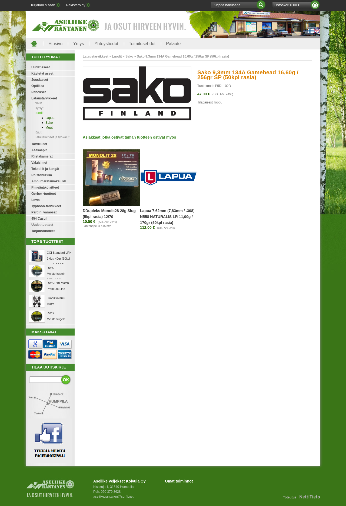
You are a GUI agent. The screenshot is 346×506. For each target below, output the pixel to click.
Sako (49, 123)
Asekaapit (39, 150)
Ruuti (38, 132)
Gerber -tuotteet (43, 194)
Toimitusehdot (142, 43)
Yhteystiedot (106, 43)
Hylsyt (39, 108)
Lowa (35, 200)
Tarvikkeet (39, 144)
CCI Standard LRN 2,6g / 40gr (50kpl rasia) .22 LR (59, 258)
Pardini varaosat (43, 212)
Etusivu (55, 43)
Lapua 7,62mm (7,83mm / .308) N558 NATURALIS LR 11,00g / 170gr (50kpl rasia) (167, 217)
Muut (49, 127)
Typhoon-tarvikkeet (46, 206)
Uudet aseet (40, 67)
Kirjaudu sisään (43, 5)
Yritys (78, 43)
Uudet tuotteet (42, 225)
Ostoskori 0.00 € (287, 5)
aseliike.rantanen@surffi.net (113, 496)
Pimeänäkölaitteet (45, 187)
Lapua (49, 118)
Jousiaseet (39, 80)
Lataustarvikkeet (44, 98)
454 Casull (39, 218)
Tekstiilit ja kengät (45, 169)
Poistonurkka (41, 175)
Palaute (173, 43)
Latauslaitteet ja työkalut (52, 137)
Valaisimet (39, 163)
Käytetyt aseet (42, 73)
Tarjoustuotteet (43, 231)
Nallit (38, 103)
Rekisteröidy (75, 5)
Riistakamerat (42, 156)
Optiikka (37, 86)
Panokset (38, 92)
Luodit (39, 113)
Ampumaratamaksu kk (48, 181)
